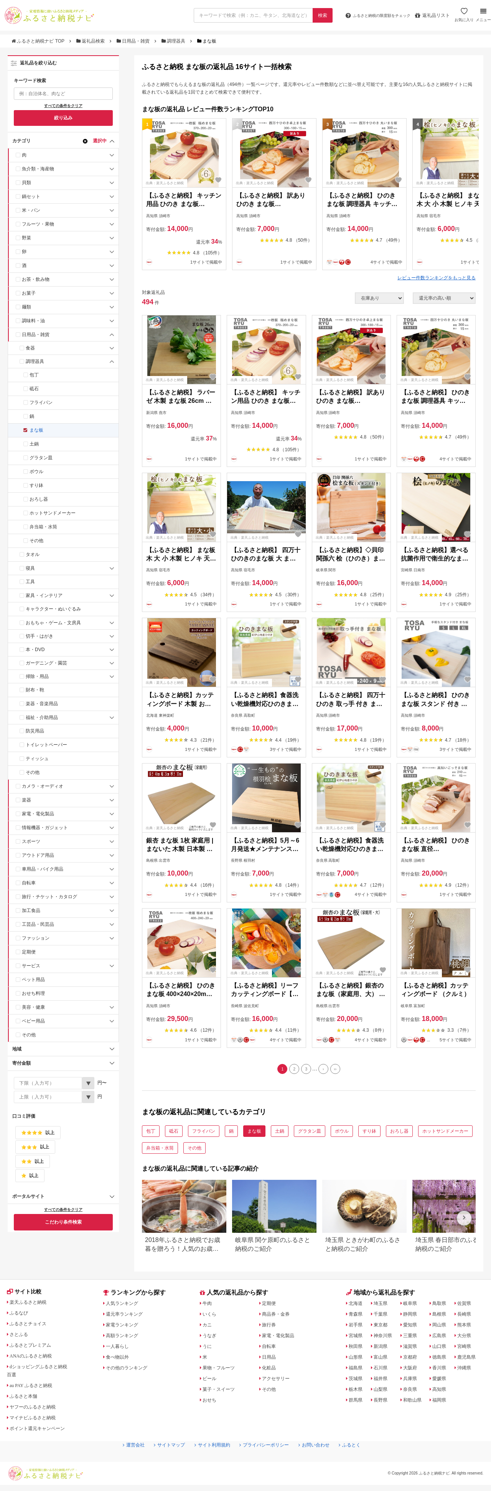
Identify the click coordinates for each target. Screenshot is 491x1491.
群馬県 (357, 1402)
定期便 (29, 952)
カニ (208, 1326)
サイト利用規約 (208, 1461)
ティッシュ (37, 758)
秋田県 (357, 1348)
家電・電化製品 (38, 813)
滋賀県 (412, 1348)
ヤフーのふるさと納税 (37, 1410)
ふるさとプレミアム (34, 1348)
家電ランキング (125, 1326)
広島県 (442, 1337)
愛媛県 (442, 1380)
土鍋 (34, 444)
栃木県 (357, 1391)
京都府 (412, 1359)
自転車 (29, 883)
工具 (30, 581)
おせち (211, 1402)
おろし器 (39, 499)
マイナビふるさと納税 (37, 1420)
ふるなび (21, 1316)
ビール (211, 1380)
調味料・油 (33, 320)
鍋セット (31, 196)
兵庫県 (412, 1380)
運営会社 (120, 1461)
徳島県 (442, 1359)
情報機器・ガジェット (45, 827)
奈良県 (412, 1391)
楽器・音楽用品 (42, 703)
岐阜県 (412, 1305)
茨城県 (357, 1380)
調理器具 (174, 41)
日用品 (270, 1359)
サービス (31, 965)
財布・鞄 (35, 690)
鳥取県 (442, 1305)
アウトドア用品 (38, 855)
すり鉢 (36, 485)
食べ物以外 (120, 1359)
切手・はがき (39, 636)
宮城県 (357, 1337)
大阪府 (412, 1369)
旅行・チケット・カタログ (49, 896)
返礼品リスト (431, 15)
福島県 (357, 1369)
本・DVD (35, 649)
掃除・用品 (37, 676)
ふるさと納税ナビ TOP (39, 41)
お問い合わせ (323, 1461)
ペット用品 (33, 979)
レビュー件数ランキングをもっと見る (436, 277)
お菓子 (29, 293)
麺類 (26, 307)
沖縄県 (467, 1369)
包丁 (34, 375)
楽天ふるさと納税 (31, 1305)
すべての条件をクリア (63, 106)
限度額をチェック (371, 15)
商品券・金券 (278, 1316)
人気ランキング (125, 1305)
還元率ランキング (128, 1316)
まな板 (36, 430)
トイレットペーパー (46, 744)
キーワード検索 (30, 80)
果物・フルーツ (222, 1369)
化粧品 (270, 1369)
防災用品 (35, 731)
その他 (36, 540)
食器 (30, 348)
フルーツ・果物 (38, 224)
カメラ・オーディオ (42, 786)
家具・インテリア (44, 595)
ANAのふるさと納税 (34, 1359)
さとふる (21, 1337)
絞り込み (63, 117)
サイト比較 (26, 1294)
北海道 (357, 1305)
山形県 (357, 1359)
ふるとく (363, 1461)
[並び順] (444, 298)
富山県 (382, 1359)
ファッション (35, 938)
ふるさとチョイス (31, 1326)
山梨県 (382, 1391)
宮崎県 (467, 1348)
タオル (33, 554)
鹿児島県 (469, 1359)
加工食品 (31, 910)
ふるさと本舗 (26, 1399)
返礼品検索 (91, 41)
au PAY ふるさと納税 (35, 1388)
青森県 (357, 1316)
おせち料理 (33, 993)
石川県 (382, 1369)
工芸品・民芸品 (38, 924)
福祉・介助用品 (42, 717)
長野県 (382, 1402)
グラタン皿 (41, 457)
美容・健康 (33, 1007)
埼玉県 (382, 1305)
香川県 (442, 1369)
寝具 (30, 568)
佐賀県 (467, 1305)
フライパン (41, 402)
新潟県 (382, 1348)
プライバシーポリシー (267, 1461)
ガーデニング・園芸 (46, 663)
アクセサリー (278, 1380)
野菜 (26, 238)
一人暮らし (120, 1348)
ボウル (36, 471)
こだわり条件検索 (63, 1222)
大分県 (467, 1337)
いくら (211, 1316)
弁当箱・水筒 (43, 526)
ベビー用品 (33, 1021)
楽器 (26, 800)
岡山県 (442, 1326)
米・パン (31, 210)
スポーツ (31, 841)
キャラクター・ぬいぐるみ (53, 609)
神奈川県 (384, 1337)
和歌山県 (414, 1402)
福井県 (382, 1380)
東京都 (382, 1326)
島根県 (442, 1316)
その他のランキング (131, 1369)
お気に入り (463, 18)
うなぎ (211, 1337)
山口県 (442, 1348)
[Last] (340, 1070)
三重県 (412, 1337)
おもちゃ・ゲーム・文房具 (53, 622)
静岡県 (412, 1316)
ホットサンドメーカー (53, 513)
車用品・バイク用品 (42, 869)
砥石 (34, 388)
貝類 (26, 182)
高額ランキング (125, 1337)
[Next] (325, 1070)
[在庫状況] (379, 298)
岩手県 (357, 1326)
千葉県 (382, 1316)
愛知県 (412, 1326)
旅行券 (270, 1326)
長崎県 (467, 1316)
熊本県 (467, 1326)
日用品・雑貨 (134, 41)
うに (208, 1348)
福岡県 (442, 1402)
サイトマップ (160, 1461)
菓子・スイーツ (222, 1391)
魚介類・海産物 (38, 169)
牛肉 (208, 1305)
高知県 (442, 1391)
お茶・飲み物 (35, 279)
